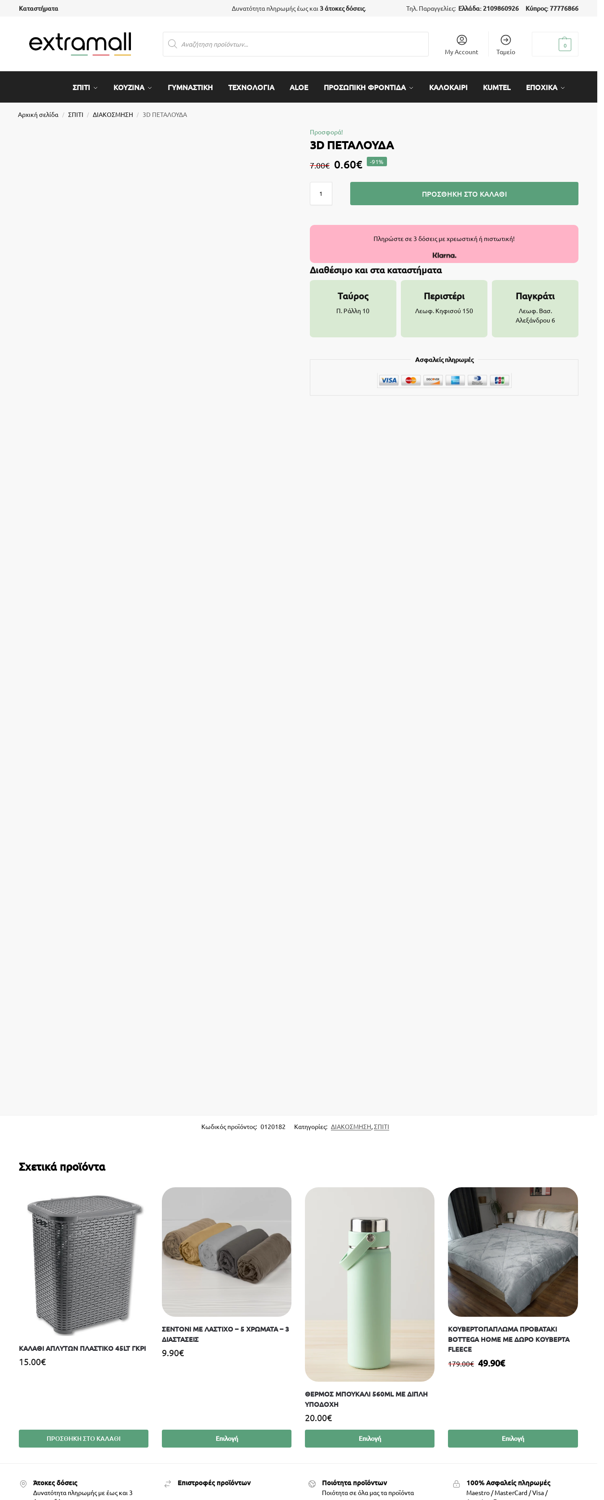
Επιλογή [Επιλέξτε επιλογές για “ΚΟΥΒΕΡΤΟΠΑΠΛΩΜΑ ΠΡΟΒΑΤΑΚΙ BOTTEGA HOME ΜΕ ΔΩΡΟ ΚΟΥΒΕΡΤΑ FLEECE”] (513, 1435)
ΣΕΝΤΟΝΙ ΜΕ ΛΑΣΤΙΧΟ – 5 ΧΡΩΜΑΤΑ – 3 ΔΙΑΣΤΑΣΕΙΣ (225, 1330)
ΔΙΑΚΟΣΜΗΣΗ (113, 110)
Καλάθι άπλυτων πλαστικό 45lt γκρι (82, 1344)
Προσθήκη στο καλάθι (464, 189)
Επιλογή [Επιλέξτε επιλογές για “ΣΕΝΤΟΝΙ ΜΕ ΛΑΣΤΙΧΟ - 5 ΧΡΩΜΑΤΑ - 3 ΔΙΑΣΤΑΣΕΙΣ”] (227, 1435)
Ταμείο (505, 45)
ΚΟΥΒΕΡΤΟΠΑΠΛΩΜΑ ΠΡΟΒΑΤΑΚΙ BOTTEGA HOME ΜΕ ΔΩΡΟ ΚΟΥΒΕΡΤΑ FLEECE (508, 1335)
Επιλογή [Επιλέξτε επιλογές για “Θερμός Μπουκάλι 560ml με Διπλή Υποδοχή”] (370, 1435)
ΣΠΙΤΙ (75, 110)
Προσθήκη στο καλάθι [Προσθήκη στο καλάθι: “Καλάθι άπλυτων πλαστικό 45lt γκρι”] (84, 1435)
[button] (555, 44)
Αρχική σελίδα (38, 110)
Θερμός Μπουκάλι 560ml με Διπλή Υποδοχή (366, 1395)
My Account (461, 45)
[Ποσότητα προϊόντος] (321, 189)
